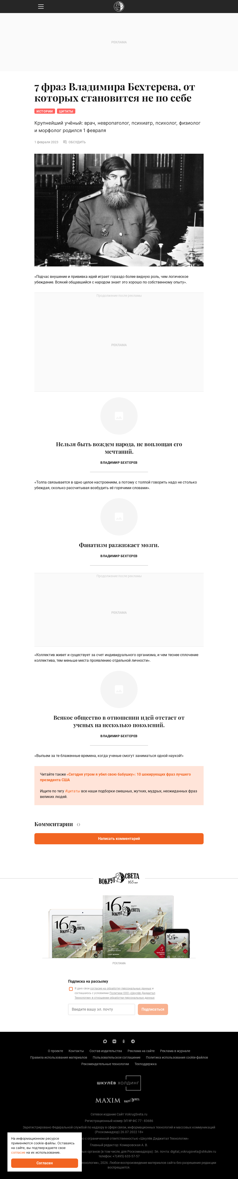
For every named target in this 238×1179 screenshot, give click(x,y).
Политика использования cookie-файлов (177, 1057)
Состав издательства (105, 1051)
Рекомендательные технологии (105, 1064)
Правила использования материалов (58, 1057)
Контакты (76, 1051)
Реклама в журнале (175, 1051)
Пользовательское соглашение (116, 1057)
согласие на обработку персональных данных (120, 988)
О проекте (55, 1051)
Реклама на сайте (141, 1051)
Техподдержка (146, 1064)
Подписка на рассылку (88, 981)
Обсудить (74, 142)
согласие (18, 1152)
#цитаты (72, 791)
